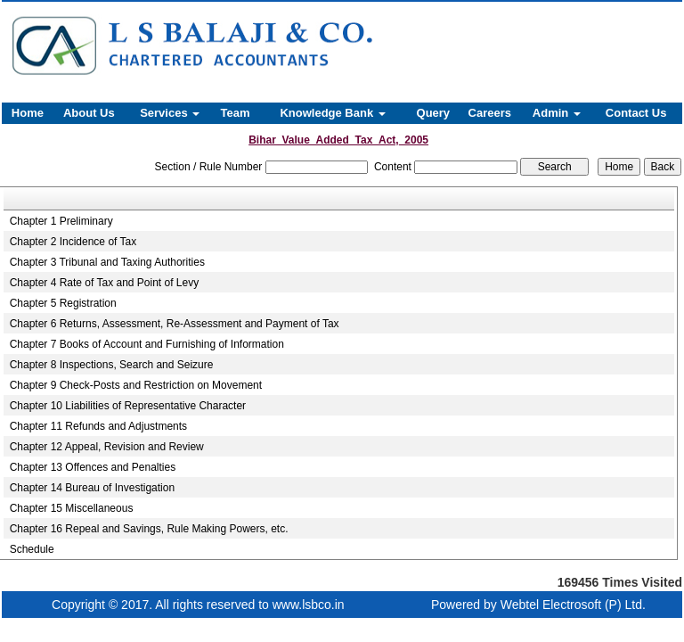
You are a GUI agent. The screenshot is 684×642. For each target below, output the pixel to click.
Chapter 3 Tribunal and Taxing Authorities (107, 262)
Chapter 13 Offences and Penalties (93, 467)
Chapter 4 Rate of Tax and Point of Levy (105, 282)
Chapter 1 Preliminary (61, 221)
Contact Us (636, 112)
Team (235, 112)
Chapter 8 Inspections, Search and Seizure (112, 364)
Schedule (32, 549)
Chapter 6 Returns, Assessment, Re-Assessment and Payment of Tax (174, 323)
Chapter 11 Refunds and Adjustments (98, 426)
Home (28, 112)
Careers (489, 112)
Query (434, 112)
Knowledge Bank (332, 112)
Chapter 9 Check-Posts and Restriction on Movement (136, 385)
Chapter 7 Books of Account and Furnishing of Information (147, 344)
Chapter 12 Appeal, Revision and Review (107, 446)
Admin (557, 112)
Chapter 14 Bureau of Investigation (92, 488)
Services (170, 112)
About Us (89, 112)
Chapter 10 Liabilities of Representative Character (128, 405)
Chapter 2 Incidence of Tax (73, 241)
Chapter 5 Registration (63, 303)
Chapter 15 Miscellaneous (72, 508)
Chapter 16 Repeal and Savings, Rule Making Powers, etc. (149, 529)
